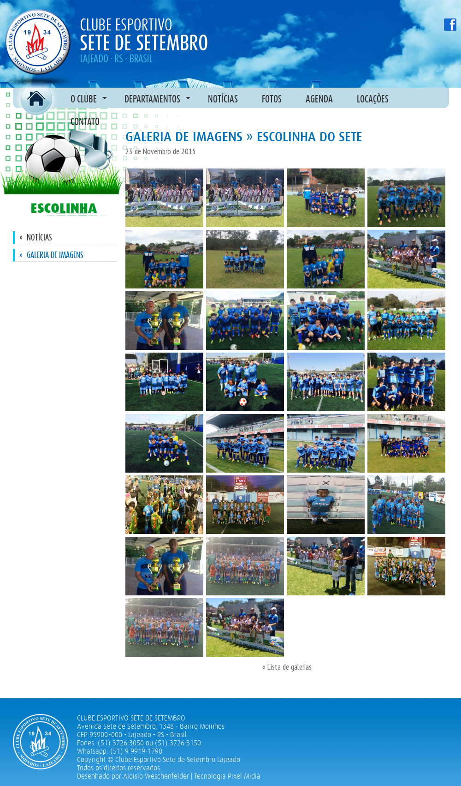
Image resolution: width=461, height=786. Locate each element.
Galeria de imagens (51, 255)
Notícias (35, 237)
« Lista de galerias (287, 667)
